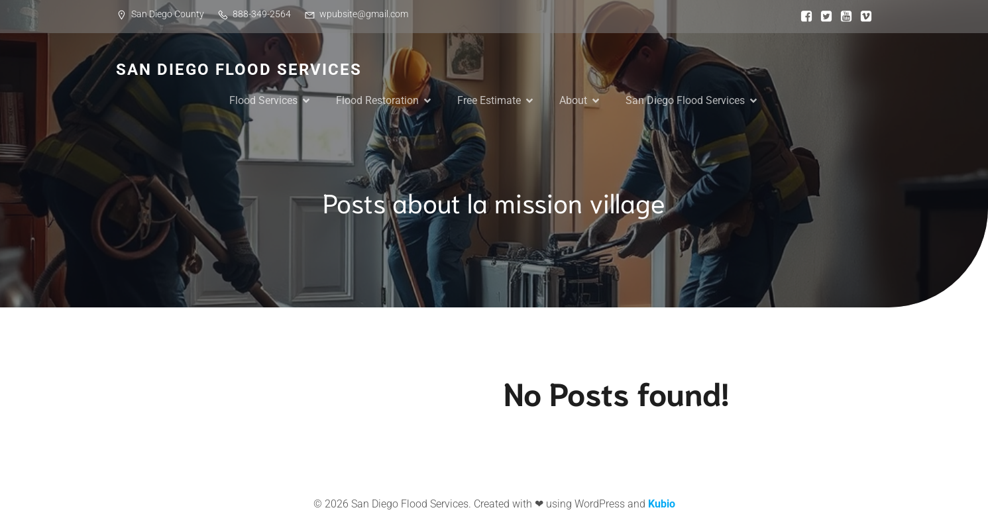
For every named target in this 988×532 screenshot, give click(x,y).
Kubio (661, 504)
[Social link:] (803, 17)
